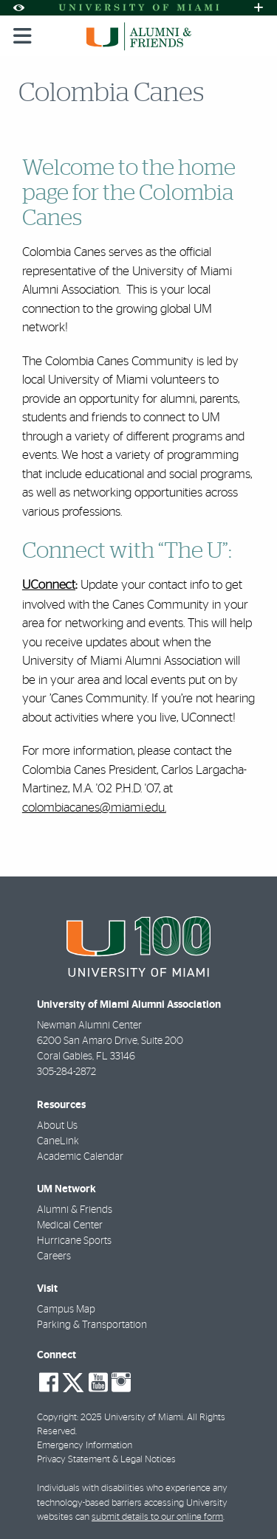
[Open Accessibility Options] (18, 7)
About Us (57, 1126)
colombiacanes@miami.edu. (94, 807)
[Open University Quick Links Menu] (258, 7)
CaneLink (58, 1141)
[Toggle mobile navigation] (22, 36)
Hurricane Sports (74, 1241)
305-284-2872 (66, 1072)
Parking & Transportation (92, 1325)
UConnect (48, 585)
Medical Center (70, 1225)
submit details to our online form (157, 1517)
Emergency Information (84, 1445)
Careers (54, 1256)
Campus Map (66, 1309)
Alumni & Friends (74, 1210)
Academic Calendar (80, 1157)
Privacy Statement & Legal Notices (106, 1459)
